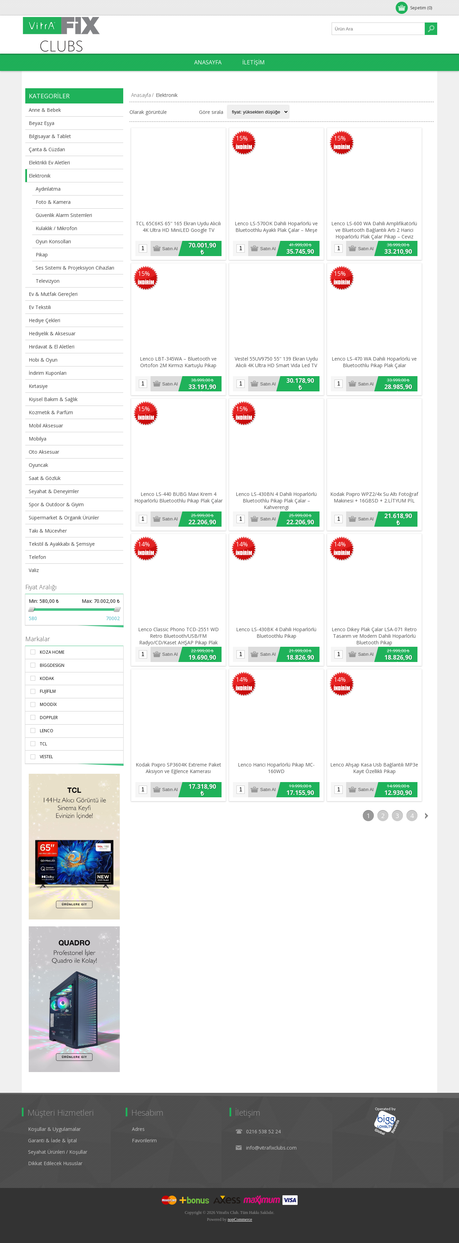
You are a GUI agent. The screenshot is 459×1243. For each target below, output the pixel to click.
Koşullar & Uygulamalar (54, 1129)
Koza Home (52, 652)
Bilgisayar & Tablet (50, 136)
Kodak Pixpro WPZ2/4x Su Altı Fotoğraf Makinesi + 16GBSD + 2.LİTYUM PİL (381, 506)
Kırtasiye (38, 386)
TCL (43, 744)
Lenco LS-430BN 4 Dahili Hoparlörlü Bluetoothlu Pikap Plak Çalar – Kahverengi (280, 510)
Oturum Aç (40, 8)
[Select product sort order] (258, 112)
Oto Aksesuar (44, 451)
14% (144, 553)
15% (244, 139)
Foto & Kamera (53, 202)
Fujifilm (48, 691)
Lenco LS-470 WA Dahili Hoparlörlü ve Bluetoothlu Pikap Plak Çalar (381, 368)
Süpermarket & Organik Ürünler (64, 517)
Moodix (48, 704)
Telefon (37, 557)
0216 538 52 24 (263, 1131)
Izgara (176, 112)
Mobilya (37, 438)
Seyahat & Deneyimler (54, 491)
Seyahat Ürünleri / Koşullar (57, 1152)
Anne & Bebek (45, 110)
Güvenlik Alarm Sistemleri (64, 215)
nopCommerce (240, 1219)
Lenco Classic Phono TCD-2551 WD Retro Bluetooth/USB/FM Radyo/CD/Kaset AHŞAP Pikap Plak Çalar (180, 648)
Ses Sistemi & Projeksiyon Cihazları (75, 267)
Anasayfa (141, 95)
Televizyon (48, 281)
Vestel (46, 757)
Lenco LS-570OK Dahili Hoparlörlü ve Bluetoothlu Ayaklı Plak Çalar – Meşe (280, 230)
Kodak (47, 678)
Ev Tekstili (40, 307)
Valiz (34, 570)
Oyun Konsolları (53, 241)
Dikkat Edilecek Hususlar (55, 1163)
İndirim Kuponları (47, 373)
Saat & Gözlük (45, 478)
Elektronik (40, 175)
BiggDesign (52, 665)
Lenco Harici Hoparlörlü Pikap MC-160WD (280, 782)
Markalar (37, 639)
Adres (138, 1129)
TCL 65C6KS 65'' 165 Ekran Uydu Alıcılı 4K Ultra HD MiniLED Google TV (180, 230)
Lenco (46, 731)
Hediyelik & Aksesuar (52, 333)
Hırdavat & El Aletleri (51, 346)
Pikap (42, 254)
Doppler (49, 717)
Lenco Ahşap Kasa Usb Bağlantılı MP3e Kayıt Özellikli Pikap (381, 782)
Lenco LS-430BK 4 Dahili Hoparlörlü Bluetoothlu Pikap (281, 644)
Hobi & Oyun (43, 359)
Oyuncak (38, 465)
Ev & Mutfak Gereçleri (53, 294)
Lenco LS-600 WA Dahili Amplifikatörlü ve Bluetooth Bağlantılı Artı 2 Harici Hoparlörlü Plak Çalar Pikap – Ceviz (381, 233)
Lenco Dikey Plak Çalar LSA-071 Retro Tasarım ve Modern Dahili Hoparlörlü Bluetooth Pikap (381, 648)
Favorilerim (144, 1140)
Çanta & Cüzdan (47, 149)
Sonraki (426, 830)
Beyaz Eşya (41, 123)
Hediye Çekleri (44, 320)
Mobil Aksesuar (46, 425)
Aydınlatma (48, 188)
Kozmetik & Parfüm (51, 412)
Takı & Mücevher (48, 530)
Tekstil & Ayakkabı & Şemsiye (62, 544)
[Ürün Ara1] (378, 28)
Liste (189, 112)
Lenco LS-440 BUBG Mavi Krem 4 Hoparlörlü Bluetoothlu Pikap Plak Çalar (180, 506)
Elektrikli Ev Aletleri (49, 162)
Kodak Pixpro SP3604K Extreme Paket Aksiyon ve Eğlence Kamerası (180, 782)
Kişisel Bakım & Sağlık (53, 399)
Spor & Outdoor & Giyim (56, 504)
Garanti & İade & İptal (52, 1140)
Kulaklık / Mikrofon (56, 228)
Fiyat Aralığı (41, 587)
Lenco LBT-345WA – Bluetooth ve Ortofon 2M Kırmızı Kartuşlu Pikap (180, 368)
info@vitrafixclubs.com (271, 1147)
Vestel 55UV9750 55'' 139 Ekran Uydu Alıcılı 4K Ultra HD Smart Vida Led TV (280, 368)
